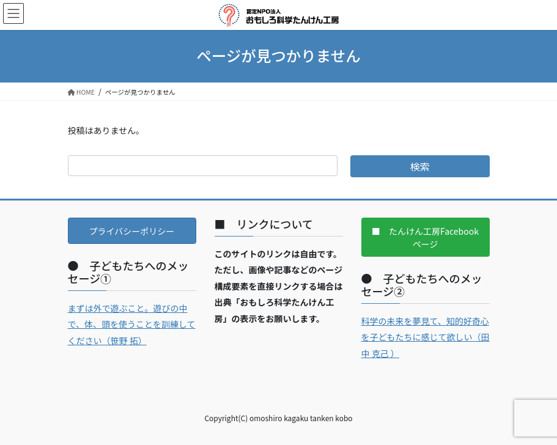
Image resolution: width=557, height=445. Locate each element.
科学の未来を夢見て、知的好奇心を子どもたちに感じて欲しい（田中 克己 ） (425, 337)
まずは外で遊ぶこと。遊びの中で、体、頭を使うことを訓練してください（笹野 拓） (132, 324)
